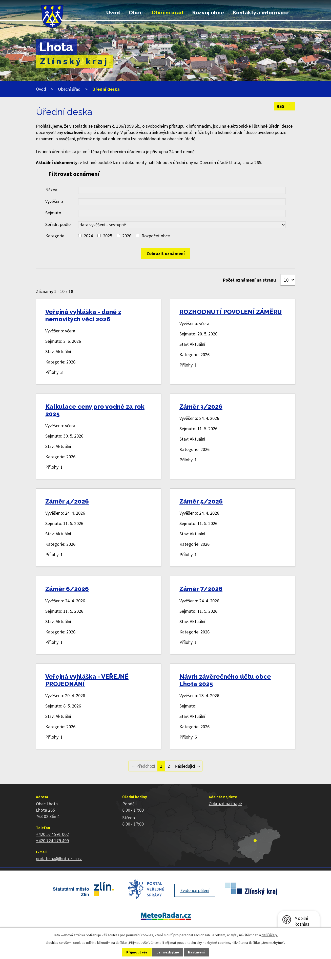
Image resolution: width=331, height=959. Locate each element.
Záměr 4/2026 (67, 501)
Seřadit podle (58, 224)
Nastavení (196, 952)
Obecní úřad (167, 13)
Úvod (113, 13)
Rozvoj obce (208, 13)
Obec (136, 13)
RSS (285, 106)
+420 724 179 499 (52, 840)
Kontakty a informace (261, 13)
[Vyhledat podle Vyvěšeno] (182, 202)
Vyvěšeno (54, 201)
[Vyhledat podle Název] (182, 190)
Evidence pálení (194, 890)
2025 (107, 236)
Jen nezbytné (168, 952)
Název (51, 190)
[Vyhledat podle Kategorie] (79, 235)
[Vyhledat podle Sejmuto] (182, 213)
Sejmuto (53, 213)
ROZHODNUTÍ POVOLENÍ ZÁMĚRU (230, 311)
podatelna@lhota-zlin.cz (59, 858)
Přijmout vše (136, 952)
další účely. (270, 935)
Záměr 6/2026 (67, 588)
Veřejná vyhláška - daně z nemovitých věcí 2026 (83, 315)
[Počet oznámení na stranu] (287, 280)
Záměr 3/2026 (200, 406)
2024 (88, 236)
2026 (126, 236)
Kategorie (54, 236)
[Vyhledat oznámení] (165, 253)
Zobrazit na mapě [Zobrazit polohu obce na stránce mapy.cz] (225, 803)
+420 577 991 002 (52, 834)
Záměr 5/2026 (201, 501)
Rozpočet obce (155, 236)
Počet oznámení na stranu (249, 280)
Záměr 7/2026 (200, 588)
